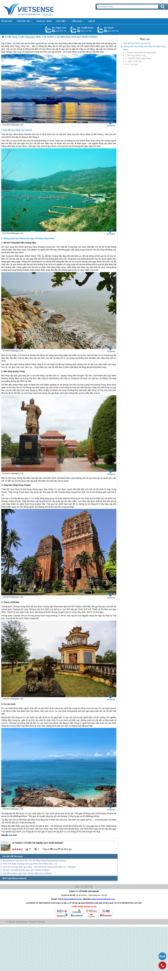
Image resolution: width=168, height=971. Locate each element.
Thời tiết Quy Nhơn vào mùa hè (137, 43)
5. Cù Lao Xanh (131, 64)
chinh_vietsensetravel (78, 30)
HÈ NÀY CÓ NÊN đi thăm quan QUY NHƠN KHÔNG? (26, 870)
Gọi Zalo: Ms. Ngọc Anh (48, 29)
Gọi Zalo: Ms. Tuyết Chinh (74, 29)
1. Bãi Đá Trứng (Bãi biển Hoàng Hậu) (140, 52)
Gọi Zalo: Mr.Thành (100, 29)
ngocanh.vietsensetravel (53, 30)
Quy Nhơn (13, 134)
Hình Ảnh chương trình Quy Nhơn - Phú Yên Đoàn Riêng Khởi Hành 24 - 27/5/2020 (39, 867)
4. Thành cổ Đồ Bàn (133, 61)
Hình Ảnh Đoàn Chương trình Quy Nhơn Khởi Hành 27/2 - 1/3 (30, 864)
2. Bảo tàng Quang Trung (135, 55)
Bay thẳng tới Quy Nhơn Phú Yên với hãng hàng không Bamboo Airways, (35, 860)
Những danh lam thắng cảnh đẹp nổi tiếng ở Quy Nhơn (144, 48)
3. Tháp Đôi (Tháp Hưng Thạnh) (138, 58)
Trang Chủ (35, 9)
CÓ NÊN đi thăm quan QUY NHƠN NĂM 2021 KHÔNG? (27, 873)
